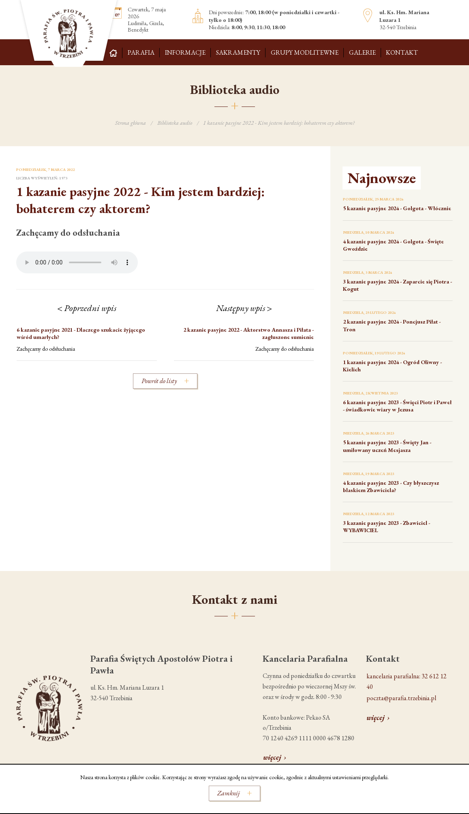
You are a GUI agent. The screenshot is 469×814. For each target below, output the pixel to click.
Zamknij (228, 793)
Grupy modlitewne (304, 52)
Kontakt (402, 52)
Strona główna (130, 122)
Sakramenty (238, 52)
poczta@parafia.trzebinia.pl (401, 698)
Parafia (141, 52)
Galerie (362, 52)
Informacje (185, 52)
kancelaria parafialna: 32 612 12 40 (406, 681)
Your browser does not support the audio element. (77, 262)
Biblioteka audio (174, 122)
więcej (272, 757)
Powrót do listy (159, 381)
